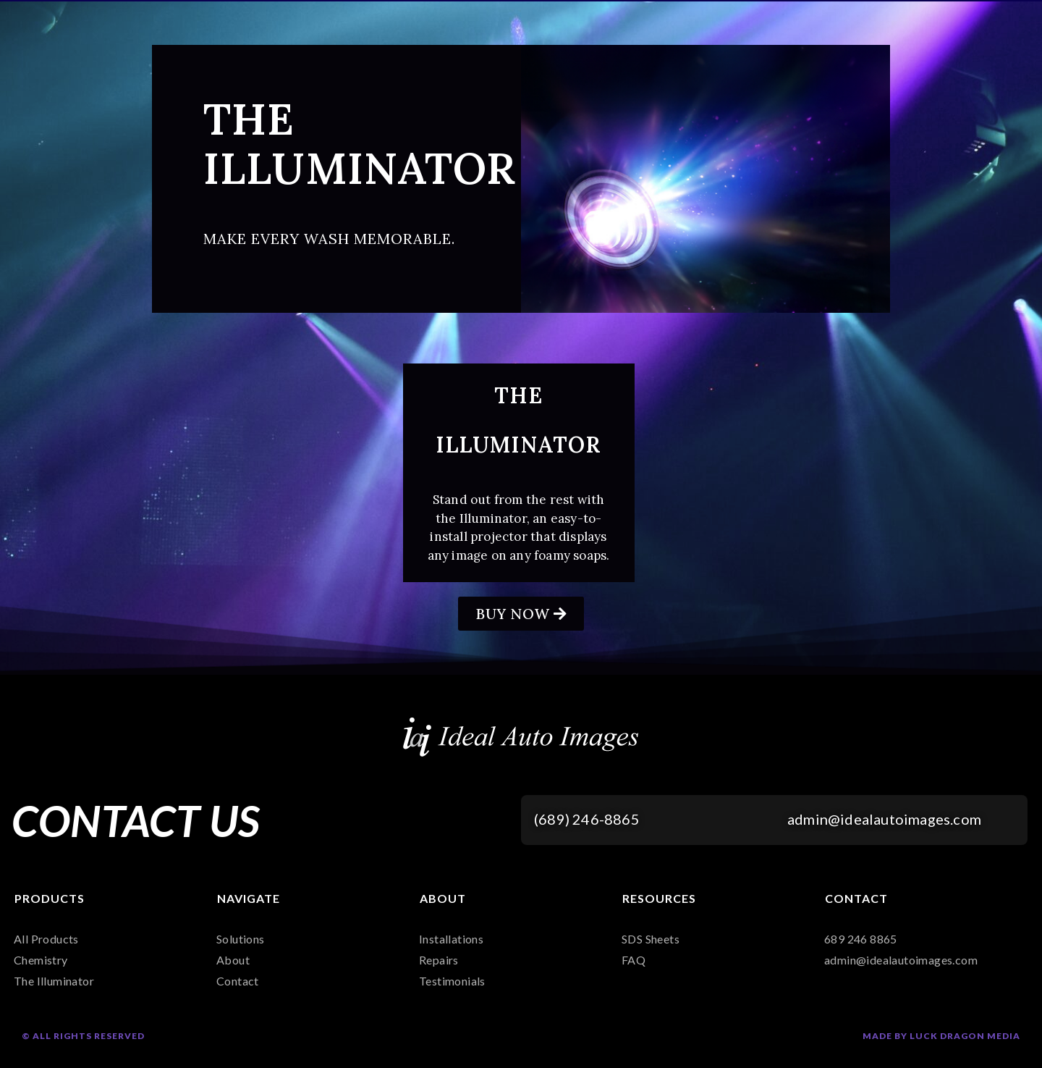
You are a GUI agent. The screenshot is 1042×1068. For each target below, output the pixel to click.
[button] (521, 614)
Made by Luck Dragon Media (941, 1035)
